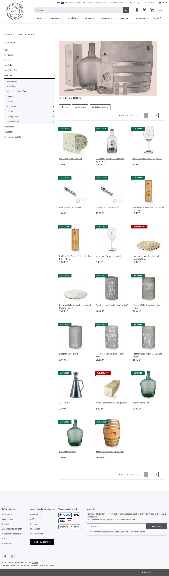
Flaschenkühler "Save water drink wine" (110, 355)
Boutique (8, 75)
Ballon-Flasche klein (67, 451)
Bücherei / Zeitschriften (16, 91)
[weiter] (161, 115)
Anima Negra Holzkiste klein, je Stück (111, 403)
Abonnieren (156, 526)
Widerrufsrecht (36, 534)
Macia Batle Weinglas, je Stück (108, 256)
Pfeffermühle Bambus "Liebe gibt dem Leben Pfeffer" (75, 257)
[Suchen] (78, 10)
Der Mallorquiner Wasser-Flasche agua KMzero (110, 160)
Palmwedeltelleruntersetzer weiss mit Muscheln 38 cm (75, 306)
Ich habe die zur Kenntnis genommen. (117, 532)
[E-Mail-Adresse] (116, 526)
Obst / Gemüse (10, 70)
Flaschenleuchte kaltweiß (70, 207)
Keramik (10, 111)
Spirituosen (9, 55)
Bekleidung (11, 86)
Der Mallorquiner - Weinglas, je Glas (147, 158)
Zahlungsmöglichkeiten (12, 529)
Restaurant (7, 514)
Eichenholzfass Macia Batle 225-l (110, 451)
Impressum (35, 529)
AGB (32, 519)
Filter (65, 107)
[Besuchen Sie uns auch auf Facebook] (5, 556)
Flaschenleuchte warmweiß (107, 207)
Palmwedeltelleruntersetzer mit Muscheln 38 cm (145, 257)
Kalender (10, 96)
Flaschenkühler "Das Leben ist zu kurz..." (146, 306)
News (4, 538)
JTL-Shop (154, 573)
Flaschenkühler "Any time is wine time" (112, 305)
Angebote (8, 132)
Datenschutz (35, 514)
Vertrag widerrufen (42, 542)
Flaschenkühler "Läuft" (68, 354)
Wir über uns (7, 519)
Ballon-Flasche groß (140, 403)
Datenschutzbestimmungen (112, 532)
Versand (35, 563)
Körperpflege (12, 117)
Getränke (8, 65)
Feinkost (8, 60)
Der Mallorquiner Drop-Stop (70, 158)
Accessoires (12, 81)
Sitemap (33, 524)
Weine (6, 50)
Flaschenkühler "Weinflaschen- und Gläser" (147, 355)
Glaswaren (11, 106)
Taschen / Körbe (13, 122)
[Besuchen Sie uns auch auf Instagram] (12, 556)
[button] (137, 10)
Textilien (10, 101)
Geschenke (9, 127)
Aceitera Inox (64, 403)
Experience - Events (12, 137)
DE (161, 3)
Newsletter (6, 543)
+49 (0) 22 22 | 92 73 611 (142, 3)
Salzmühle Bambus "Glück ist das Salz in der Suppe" (148, 208)
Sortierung (79, 107)
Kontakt (5, 524)
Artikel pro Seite (99, 107)
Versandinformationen (11, 534)
